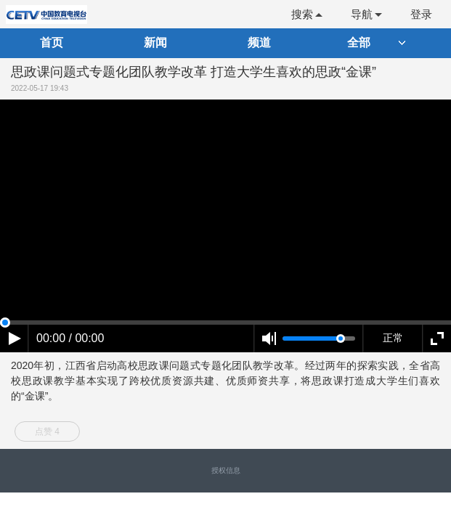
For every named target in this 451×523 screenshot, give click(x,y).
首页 (51, 42)
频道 (259, 42)
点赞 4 (47, 431)
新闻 (155, 42)
